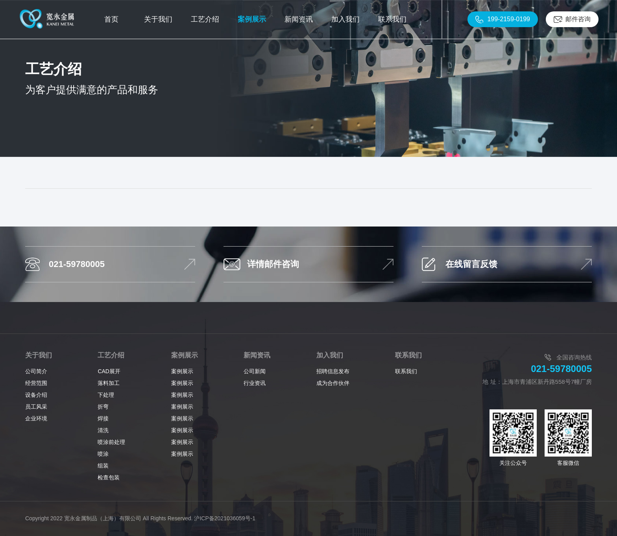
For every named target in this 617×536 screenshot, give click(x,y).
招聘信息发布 (332, 371)
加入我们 (329, 355)
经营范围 (36, 383)
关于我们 (38, 355)
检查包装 (109, 477)
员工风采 (36, 406)
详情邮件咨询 (273, 264)
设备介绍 (36, 395)
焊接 (103, 418)
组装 (103, 465)
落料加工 (109, 383)
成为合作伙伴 (332, 383)
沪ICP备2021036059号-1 (224, 518)
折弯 (103, 406)
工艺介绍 (111, 355)
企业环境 (36, 418)
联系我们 (408, 355)
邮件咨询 (578, 19)
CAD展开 (109, 371)
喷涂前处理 (111, 442)
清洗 (103, 430)
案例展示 (184, 355)
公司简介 (36, 371)
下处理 (106, 395)
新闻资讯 (257, 355)
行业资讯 (255, 383)
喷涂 (103, 454)
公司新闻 (255, 371)
